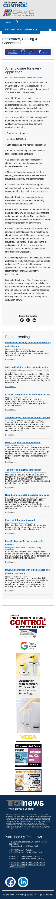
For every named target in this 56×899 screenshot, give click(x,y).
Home (8, 22)
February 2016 (10, 77)
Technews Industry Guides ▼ (21, 29)
